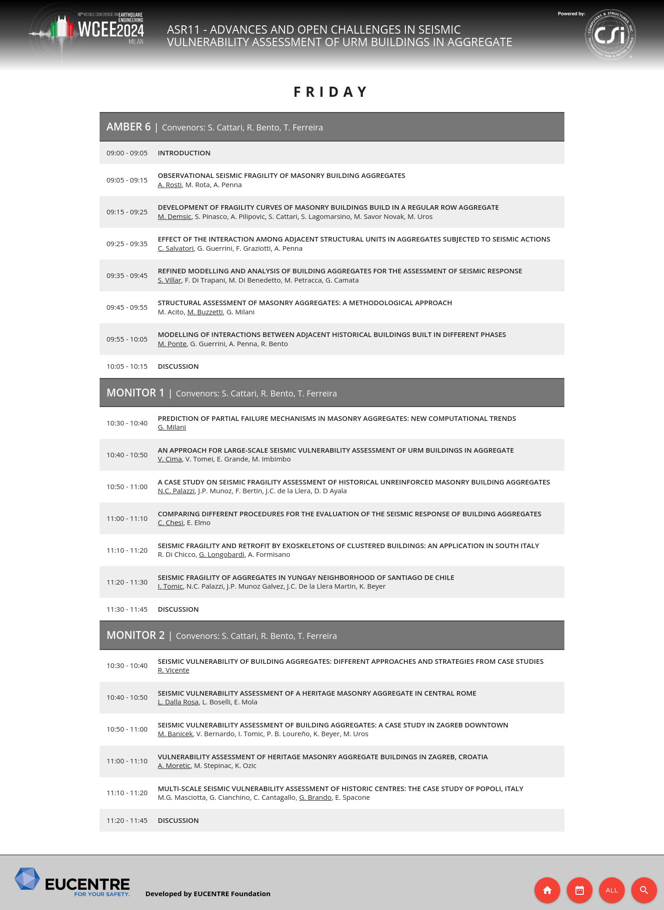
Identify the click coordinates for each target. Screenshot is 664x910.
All (612, 889)
